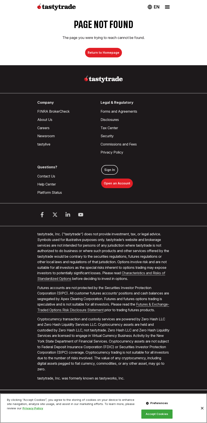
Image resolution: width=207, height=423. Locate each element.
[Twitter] (55, 214)
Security (107, 136)
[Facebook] (42, 214)
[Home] (103, 79)
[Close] (202, 408)
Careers (43, 128)
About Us (44, 119)
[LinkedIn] (68, 214)
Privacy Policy (112, 152)
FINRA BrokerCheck (53, 111)
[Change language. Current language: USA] (153, 7)
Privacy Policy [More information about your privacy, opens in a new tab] (32, 408)
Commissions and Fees (119, 144)
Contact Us (46, 176)
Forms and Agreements (119, 111)
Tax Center (109, 128)
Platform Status (49, 192)
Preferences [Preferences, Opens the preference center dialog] (159, 403)
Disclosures (110, 119)
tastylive (43, 144)
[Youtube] (81, 214)
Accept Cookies (157, 414)
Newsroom (46, 136)
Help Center (46, 184)
